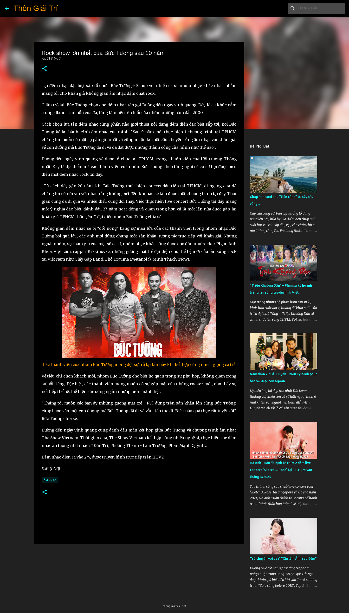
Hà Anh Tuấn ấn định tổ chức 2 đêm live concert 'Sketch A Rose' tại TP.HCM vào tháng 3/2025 (281, 470)
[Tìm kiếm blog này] (320, 8)
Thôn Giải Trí (35, 8)
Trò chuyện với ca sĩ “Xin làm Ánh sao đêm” (283, 558)
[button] (44, 69)
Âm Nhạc (50, 480)
